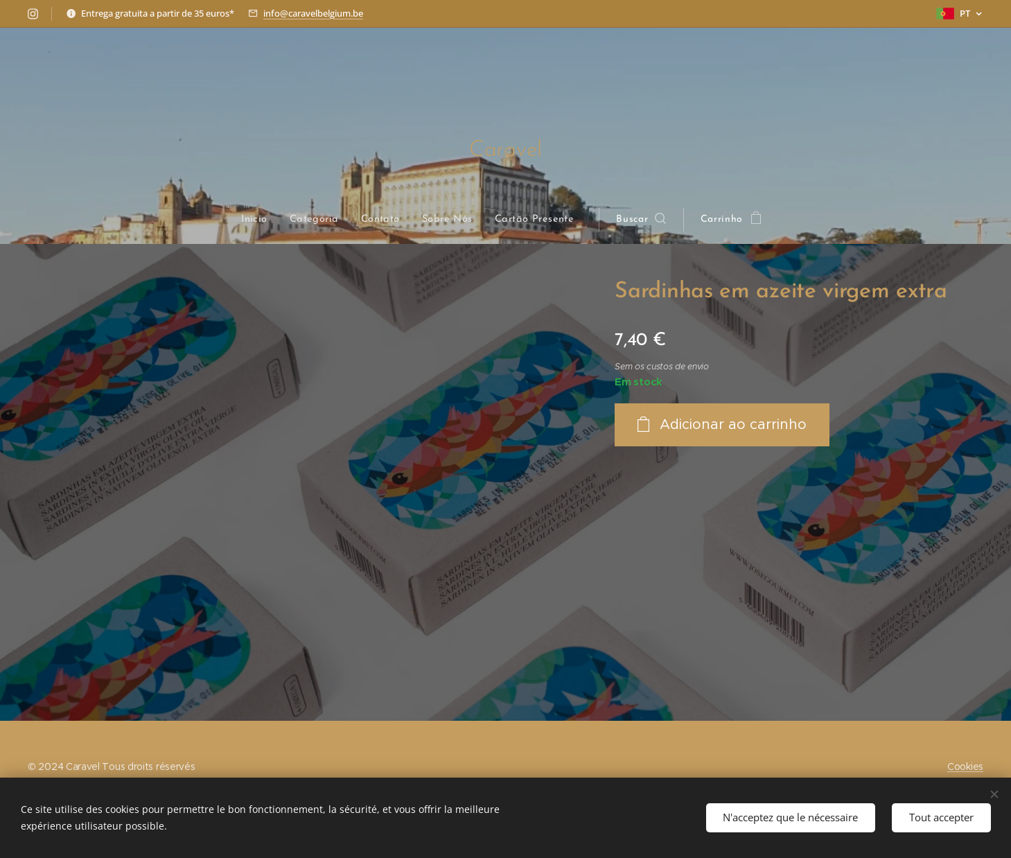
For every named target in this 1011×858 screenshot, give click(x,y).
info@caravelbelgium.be (313, 13)
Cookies (965, 766)
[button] (639, 219)
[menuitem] (261, 219)
